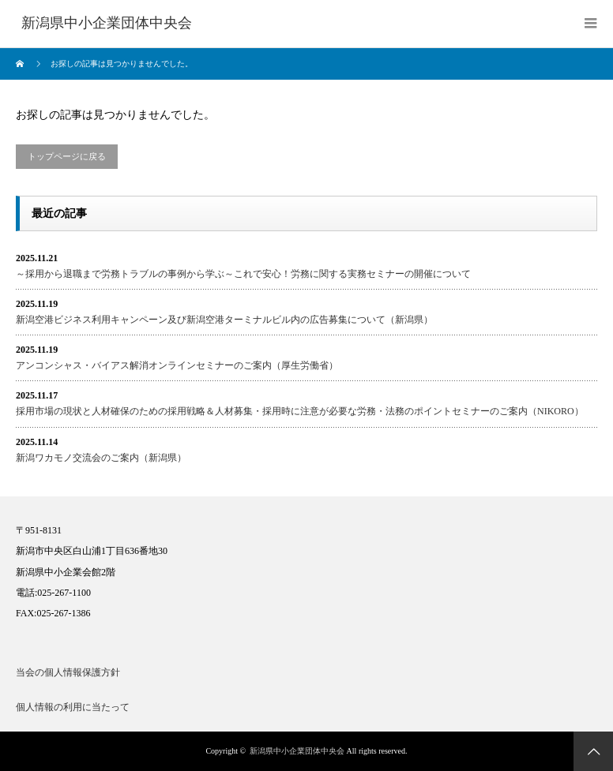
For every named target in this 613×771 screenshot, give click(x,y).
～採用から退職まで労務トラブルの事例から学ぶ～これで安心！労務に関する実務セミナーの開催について (243, 273)
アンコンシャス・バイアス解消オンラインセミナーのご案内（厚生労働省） (177, 365)
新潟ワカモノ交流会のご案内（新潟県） (101, 457)
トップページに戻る (67, 156)
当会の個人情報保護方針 (68, 672)
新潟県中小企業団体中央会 (297, 751)
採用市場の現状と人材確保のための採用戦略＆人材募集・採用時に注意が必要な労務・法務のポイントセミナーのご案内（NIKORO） (300, 411)
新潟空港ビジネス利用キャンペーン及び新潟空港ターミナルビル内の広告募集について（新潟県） (224, 319)
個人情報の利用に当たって (73, 707)
